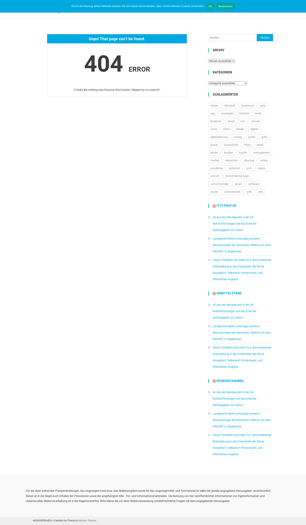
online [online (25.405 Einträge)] (264, 160)
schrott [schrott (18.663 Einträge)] (214, 176)
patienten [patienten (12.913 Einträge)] (234, 168)
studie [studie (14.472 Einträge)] (214, 191)
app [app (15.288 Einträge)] (212, 113)
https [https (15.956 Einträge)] (247, 144)
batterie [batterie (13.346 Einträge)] (244, 113)
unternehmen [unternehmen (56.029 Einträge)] (232, 191)
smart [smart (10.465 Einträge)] (238, 184)
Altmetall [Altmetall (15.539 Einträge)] (229, 105)
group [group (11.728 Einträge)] (214, 144)
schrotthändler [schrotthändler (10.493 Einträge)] (219, 184)
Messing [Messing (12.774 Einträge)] (249, 160)
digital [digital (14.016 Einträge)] (254, 129)
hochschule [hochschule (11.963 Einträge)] (231, 144)
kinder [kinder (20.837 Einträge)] (214, 152)
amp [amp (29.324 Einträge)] (263, 105)
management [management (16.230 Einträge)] (261, 152)
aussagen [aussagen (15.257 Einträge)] (227, 113)
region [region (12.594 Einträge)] (261, 168)
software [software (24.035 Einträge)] (253, 184)
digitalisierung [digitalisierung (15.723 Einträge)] (219, 137)
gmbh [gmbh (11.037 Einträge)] (251, 137)
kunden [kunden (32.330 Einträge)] (228, 152)
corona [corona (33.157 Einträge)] (255, 121)
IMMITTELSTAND (229, 293)
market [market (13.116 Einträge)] (214, 160)
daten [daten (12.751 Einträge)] (226, 129)
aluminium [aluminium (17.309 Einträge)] (247, 105)
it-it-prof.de (226, 206)
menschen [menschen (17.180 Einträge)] (231, 160)
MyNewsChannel (230, 381)
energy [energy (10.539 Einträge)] (238, 137)
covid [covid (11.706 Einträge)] (213, 129)
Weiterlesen (225, 6)
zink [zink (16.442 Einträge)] (260, 191)
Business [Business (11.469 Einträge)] (216, 121)
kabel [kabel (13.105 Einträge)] (260, 144)
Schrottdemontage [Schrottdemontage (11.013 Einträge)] (237, 176)
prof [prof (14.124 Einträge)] (249, 168)
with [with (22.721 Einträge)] (249, 191)
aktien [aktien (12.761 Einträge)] (214, 105)
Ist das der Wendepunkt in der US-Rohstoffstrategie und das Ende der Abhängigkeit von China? (235, 224)
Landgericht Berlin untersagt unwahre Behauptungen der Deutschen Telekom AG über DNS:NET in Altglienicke (242, 245)
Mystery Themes (87, 520)
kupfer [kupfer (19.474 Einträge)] (243, 152)
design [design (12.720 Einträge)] (240, 129)
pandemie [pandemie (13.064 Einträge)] (216, 168)
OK (210, 6)
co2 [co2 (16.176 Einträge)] (242, 121)
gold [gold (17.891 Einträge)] (264, 137)
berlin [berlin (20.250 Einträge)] (258, 113)
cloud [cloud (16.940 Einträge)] (231, 121)
